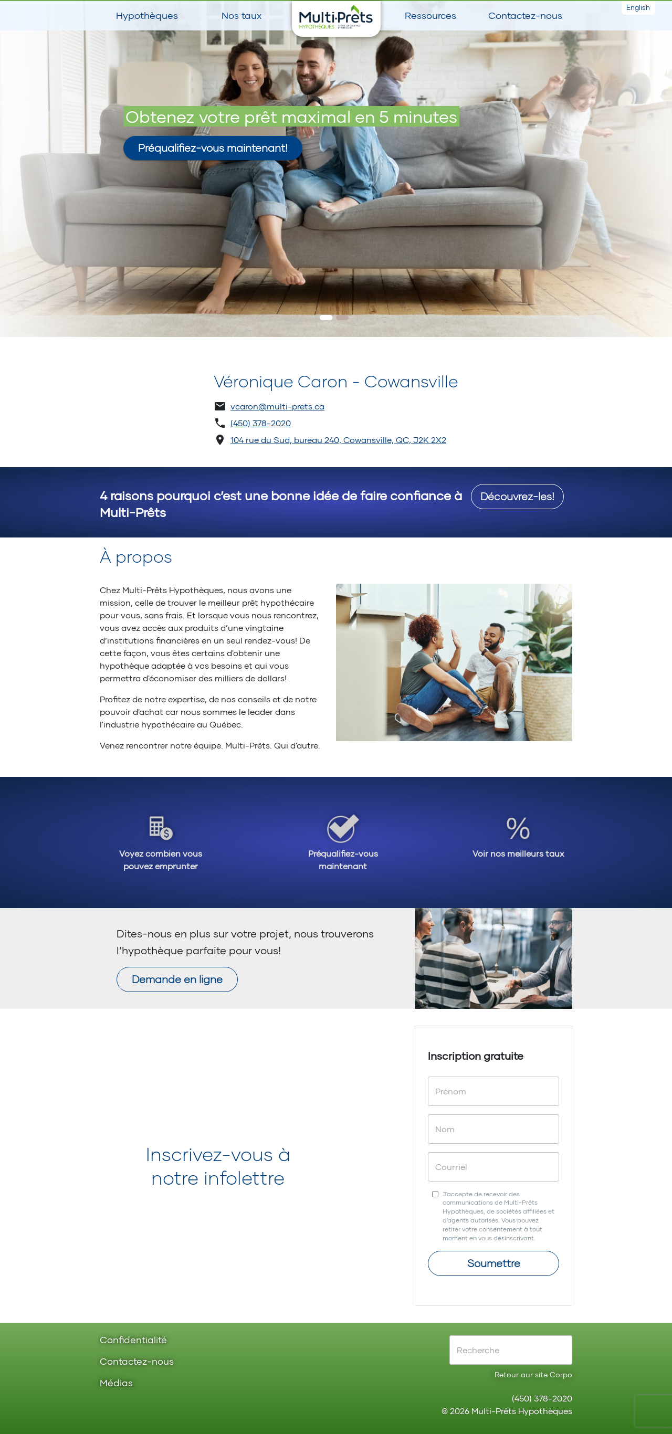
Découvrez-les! (517, 496)
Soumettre (493, 1263)
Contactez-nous (525, 15)
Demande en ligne (177, 979)
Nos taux (241, 15)
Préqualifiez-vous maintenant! (213, 147)
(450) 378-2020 (260, 423)
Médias (116, 1383)
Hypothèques (147, 15)
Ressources (430, 15)
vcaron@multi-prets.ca (277, 406)
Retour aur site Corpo (533, 1374)
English (638, 7)
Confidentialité (133, 1340)
